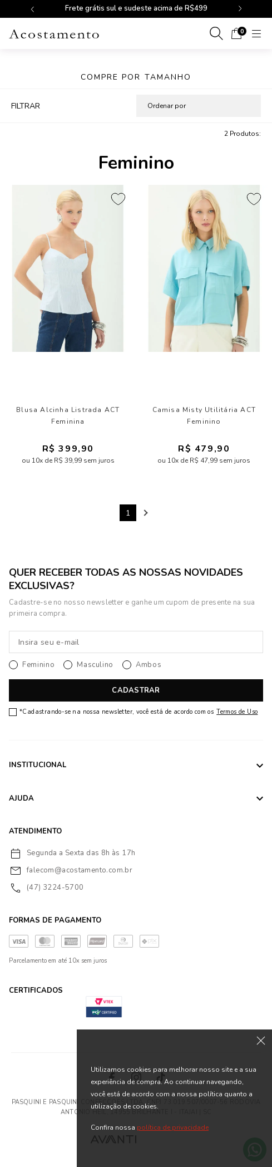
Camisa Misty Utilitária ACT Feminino (204, 415)
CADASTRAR (136, 690)
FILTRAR (25, 106)
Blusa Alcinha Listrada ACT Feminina (68, 415)
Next (144, 512)
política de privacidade (173, 1127)
